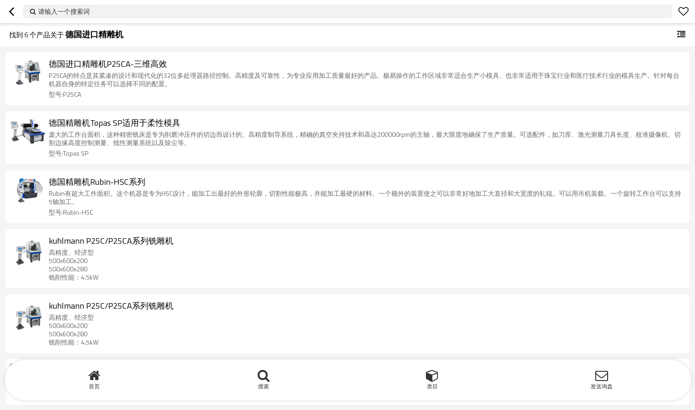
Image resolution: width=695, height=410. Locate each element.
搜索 (263, 386)
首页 (94, 386)
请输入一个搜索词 (64, 11)
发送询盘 (602, 386)
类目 (432, 386)
